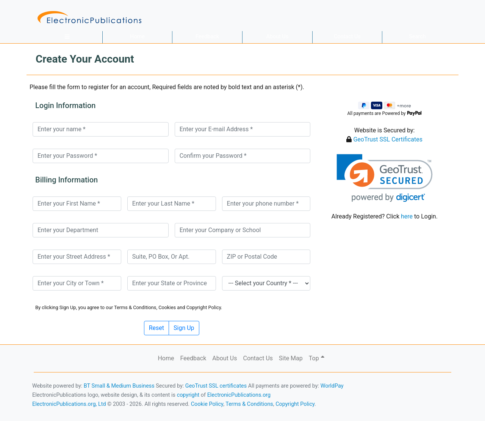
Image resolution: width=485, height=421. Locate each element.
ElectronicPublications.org (239, 395)
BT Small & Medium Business (119, 386)
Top (316, 358)
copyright (188, 395)
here (407, 216)
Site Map (291, 358)
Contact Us (347, 36)
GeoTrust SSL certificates (216, 386)
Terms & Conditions (249, 404)
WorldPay (332, 386)
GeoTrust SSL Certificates (387, 139)
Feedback (207, 36)
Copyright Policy (294, 404)
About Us (277, 36)
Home (137, 36)
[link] (384, 178)
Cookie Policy (207, 404)
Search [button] (417, 36)
